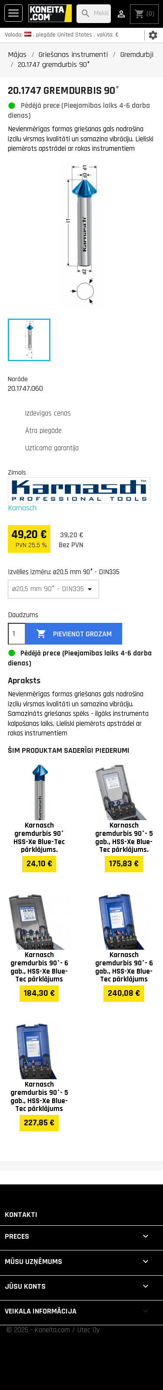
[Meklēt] (94, 13)
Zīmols (17, 472)
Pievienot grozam (74, 633)
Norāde (18, 379)
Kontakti (21, 1215)
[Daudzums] (17, 634)
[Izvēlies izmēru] (53, 589)
